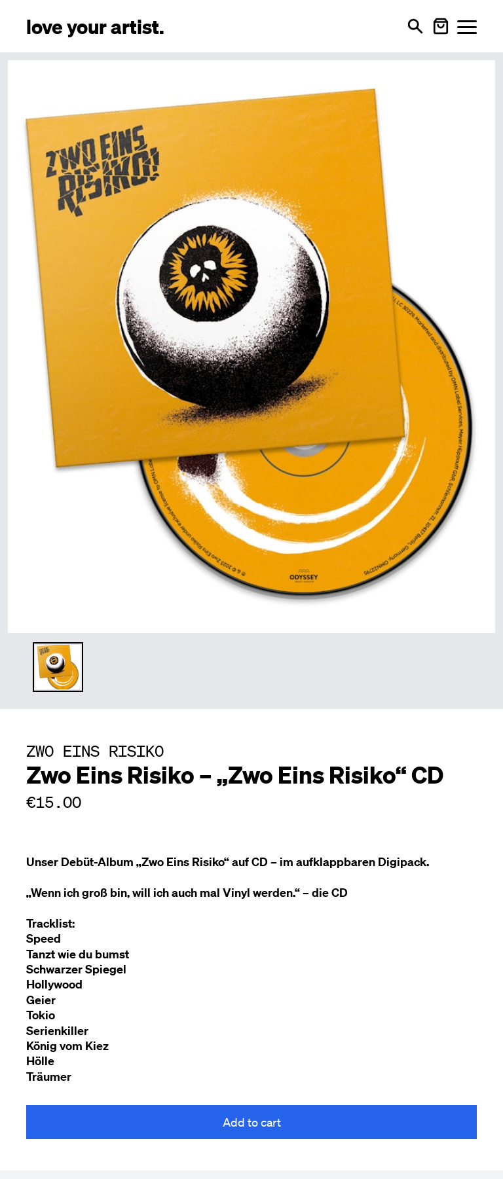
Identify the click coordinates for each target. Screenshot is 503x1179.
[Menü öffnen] (467, 26)
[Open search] (415, 26)
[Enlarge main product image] (251, 344)
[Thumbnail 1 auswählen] (58, 667)
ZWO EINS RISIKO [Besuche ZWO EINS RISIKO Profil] (95, 751)
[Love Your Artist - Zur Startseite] (95, 26)
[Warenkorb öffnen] (440, 26)
